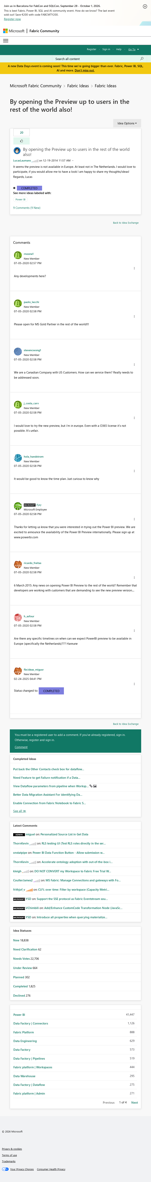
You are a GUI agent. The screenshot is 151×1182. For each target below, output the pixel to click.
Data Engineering (25, 1041)
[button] (21, 140)
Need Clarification (25, 949)
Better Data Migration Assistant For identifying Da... (47, 794)
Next (134, 1102)
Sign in (106, 49)
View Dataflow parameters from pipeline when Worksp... (51, 786)
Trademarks (9, 1161)
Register (91, 49)
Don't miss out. (85, 70)
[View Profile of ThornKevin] (21, 843)
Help (119, 49)
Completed (29, 188)
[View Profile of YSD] (28, 899)
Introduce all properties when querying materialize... (72, 917)
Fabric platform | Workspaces (32, 1067)
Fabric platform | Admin (29, 1093)
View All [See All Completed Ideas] (19, 811)
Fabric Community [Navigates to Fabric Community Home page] (44, 30)
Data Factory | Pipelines (29, 1058)
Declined (19, 995)
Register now (12, 19)
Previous (108, 1102)
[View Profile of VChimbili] (32, 908)
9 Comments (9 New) (27, 208)
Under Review (23, 968)
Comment (21, 747)
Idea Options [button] (126, 123)
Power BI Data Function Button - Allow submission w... (69, 853)
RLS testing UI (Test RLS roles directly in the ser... (74, 843)
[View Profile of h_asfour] (29, 616)
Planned (19, 977)
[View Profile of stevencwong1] (32, 350)
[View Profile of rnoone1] (29, 254)
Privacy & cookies (12, 1148)
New (16, 940)
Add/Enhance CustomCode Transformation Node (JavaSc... (83, 908)
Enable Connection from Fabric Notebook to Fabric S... (49, 803)
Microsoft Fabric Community (35, 85)
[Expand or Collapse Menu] (5, 41)
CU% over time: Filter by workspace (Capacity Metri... (73, 889)
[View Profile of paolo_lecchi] (31, 302)
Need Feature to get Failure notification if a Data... (46, 778)
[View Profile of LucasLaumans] (22, 160)
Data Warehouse (24, 1076)
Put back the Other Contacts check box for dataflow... (48, 769)
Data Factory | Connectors (30, 1023)
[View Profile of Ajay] (38, 505)
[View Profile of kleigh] (17, 871)
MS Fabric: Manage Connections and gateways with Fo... (83, 880)
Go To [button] (131, 49)
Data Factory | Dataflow (29, 1085)
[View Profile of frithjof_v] (19, 889)
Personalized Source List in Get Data (64, 834)
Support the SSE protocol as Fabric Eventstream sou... (72, 899)
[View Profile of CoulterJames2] (23, 880)
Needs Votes (21, 959)
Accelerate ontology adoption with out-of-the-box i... (77, 862)
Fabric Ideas (78, 85)
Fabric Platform (23, 1032)
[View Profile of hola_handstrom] (33, 456)
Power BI (20, 199)
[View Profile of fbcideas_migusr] (34, 669)
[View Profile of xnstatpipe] (20, 853)
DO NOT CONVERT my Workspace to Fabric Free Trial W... (72, 871)
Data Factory (21, 1050)
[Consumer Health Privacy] (51, 1169)
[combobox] (99, 59)
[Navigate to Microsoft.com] (13, 31)
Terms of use (9, 1155)
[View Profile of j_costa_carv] (31, 403)
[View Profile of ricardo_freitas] (32, 563)
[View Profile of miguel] (30, 834)
